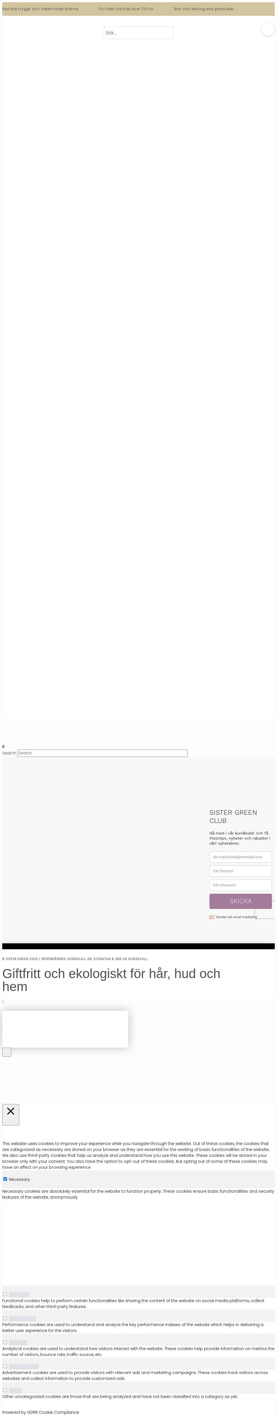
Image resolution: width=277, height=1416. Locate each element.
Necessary (19, 1179)
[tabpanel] (138, 1237)
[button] (268, 29)
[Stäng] (10, 1115)
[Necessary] (5, 1179)
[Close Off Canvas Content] (6, 1052)
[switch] (5, 1294)
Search (9, 753)
